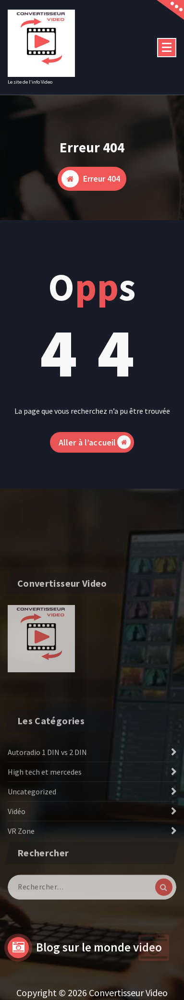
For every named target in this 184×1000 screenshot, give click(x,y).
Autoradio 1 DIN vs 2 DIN (47, 782)
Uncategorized (32, 821)
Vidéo (16, 841)
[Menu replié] (166, 47)
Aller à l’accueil (95, 450)
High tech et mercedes (45, 801)
